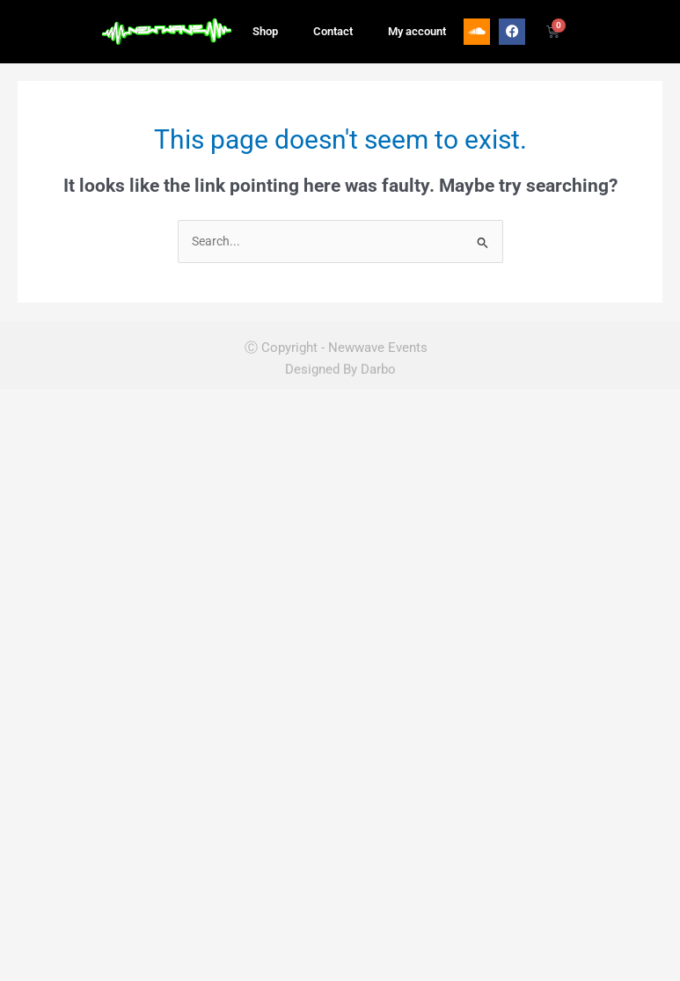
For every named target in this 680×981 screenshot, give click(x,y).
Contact (333, 25)
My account (417, 25)
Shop (265, 25)
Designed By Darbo (340, 359)
